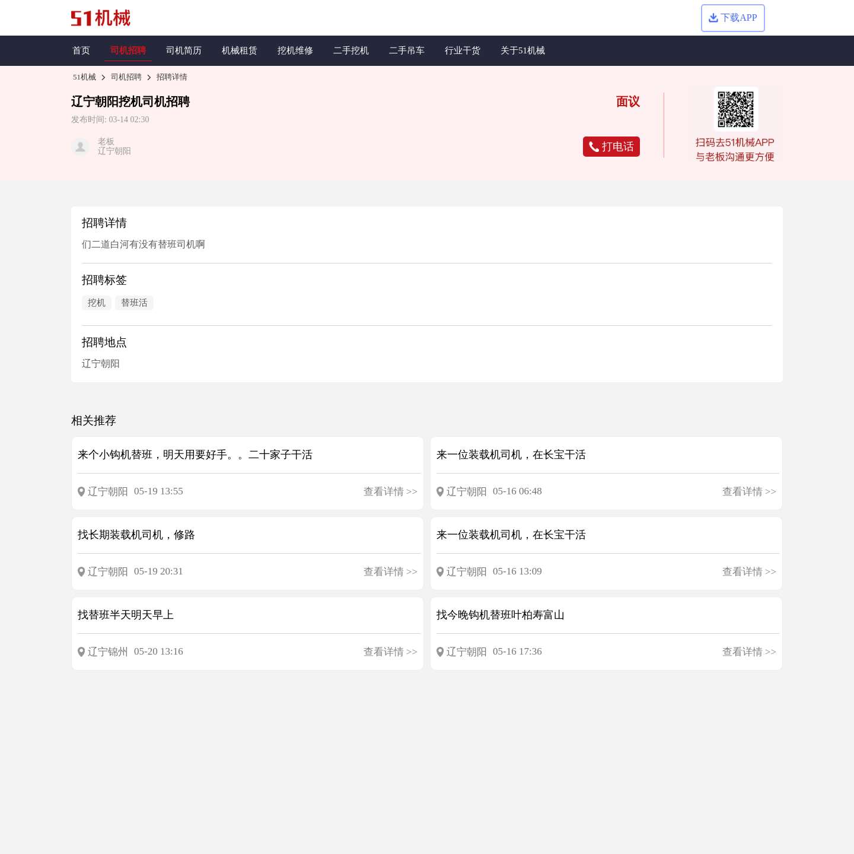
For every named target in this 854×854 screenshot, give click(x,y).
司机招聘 (126, 76)
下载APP (733, 17)
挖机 (130, 101)
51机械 (84, 76)
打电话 (611, 147)
